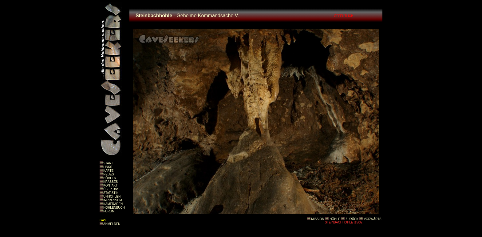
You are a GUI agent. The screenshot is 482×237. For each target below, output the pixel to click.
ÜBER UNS (111, 189)
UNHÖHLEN (111, 196)
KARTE (108, 170)
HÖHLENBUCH (114, 207)
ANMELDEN (111, 224)
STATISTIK (110, 193)
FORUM (109, 211)
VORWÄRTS (372, 219)
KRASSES (110, 181)
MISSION (317, 219)
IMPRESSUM (112, 200)
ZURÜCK (352, 219)
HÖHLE (335, 219)
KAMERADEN (113, 204)
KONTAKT (110, 185)
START (108, 163)
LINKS (107, 167)
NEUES (108, 174)
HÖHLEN (109, 178)
